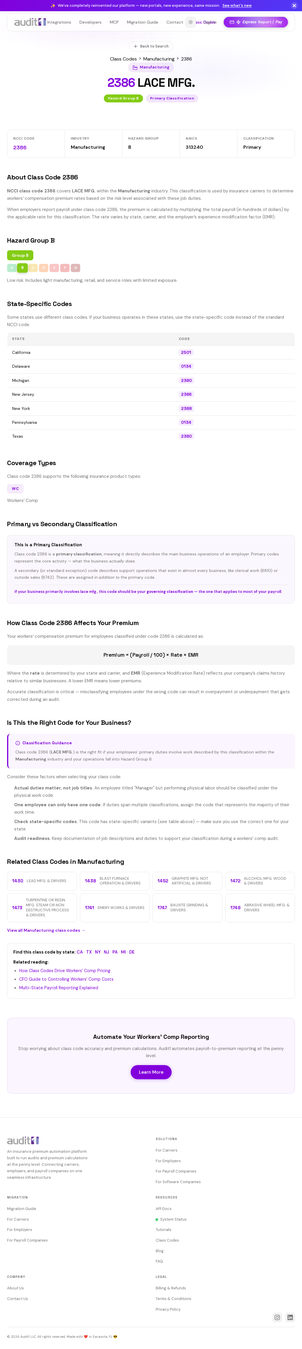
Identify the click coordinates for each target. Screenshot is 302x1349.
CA (80, 952)
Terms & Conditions (173, 1298)
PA (115, 952)
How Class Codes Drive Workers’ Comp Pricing (64, 970)
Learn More (151, 1072)
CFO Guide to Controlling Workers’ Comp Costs (66, 979)
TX (89, 952)
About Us (15, 1288)
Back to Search (151, 46)
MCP (114, 22)
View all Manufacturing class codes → (46, 930)
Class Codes (123, 59)
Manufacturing (159, 59)
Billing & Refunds (171, 1288)
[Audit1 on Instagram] (277, 1317)
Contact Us (17, 1298)
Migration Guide (142, 22)
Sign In (210, 22)
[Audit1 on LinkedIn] (290, 1317)
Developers (91, 22)
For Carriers (167, 1150)
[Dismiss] (294, 5)
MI (123, 952)
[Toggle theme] (190, 22)
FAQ (159, 1261)
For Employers (168, 1160)
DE (131, 952)
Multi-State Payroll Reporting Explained (58, 987)
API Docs (164, 1208)
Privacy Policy (168, 1309)
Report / (255, 22)
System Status (171, 1219)
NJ (106, 952)
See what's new (237, 5)
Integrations (59, 22)
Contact (175, 22)
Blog (160, 1250)
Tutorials (163, 1229)
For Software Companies (178, 1181)
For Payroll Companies (176, 1171)
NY (98, 952)
